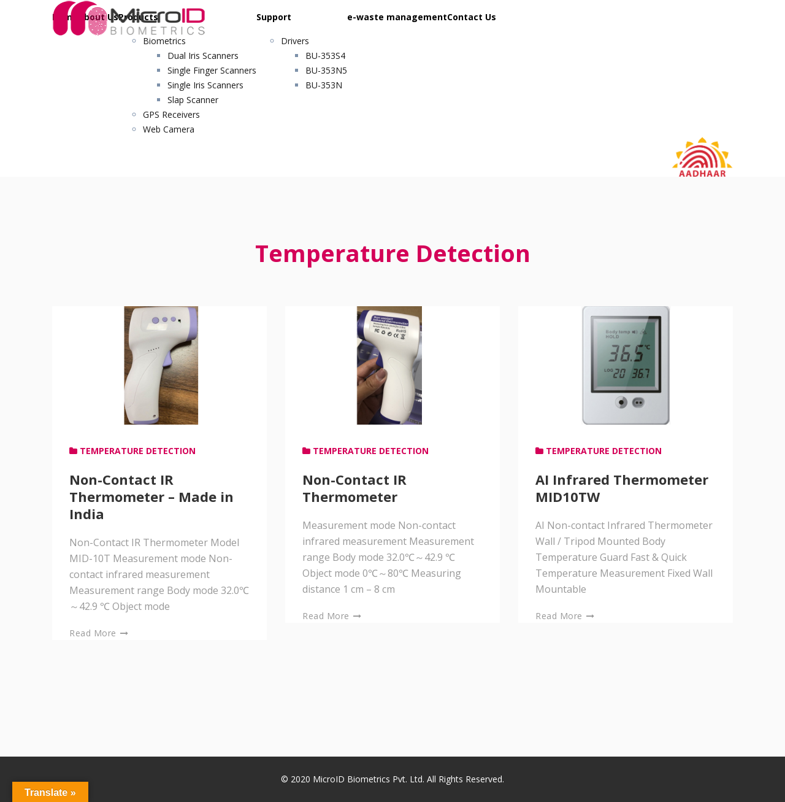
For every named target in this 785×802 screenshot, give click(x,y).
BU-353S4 (325, 55)
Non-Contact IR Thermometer (354, 488)
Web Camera (168, 129)
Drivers (295, 41)
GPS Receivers (171, 114)
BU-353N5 (326, 70)
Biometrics (164, 41)
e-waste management (397, 17)
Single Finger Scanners (211, 70)
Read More (99, 633)
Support (273, 17)
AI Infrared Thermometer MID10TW (621, 488)
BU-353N (323, 85)
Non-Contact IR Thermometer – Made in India (151, 496)
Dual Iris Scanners (203, 55)
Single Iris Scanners (205, 85)
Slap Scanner (192, 100)
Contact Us (471, 17)
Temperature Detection (138, 451)
